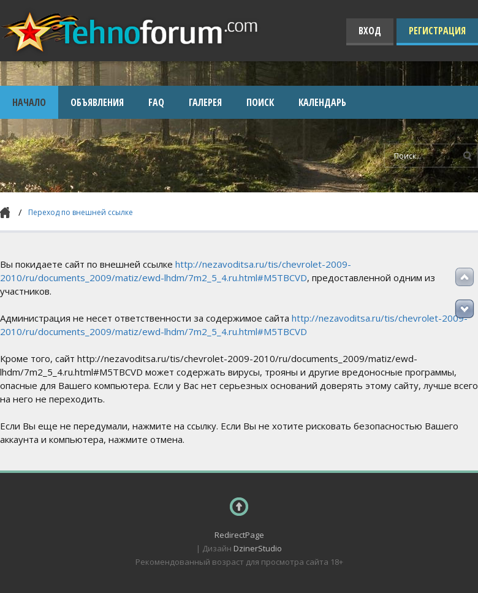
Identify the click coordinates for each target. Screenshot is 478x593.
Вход (369, 30)
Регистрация (437, 30)
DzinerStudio (257, 548)
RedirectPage (239, 534)
